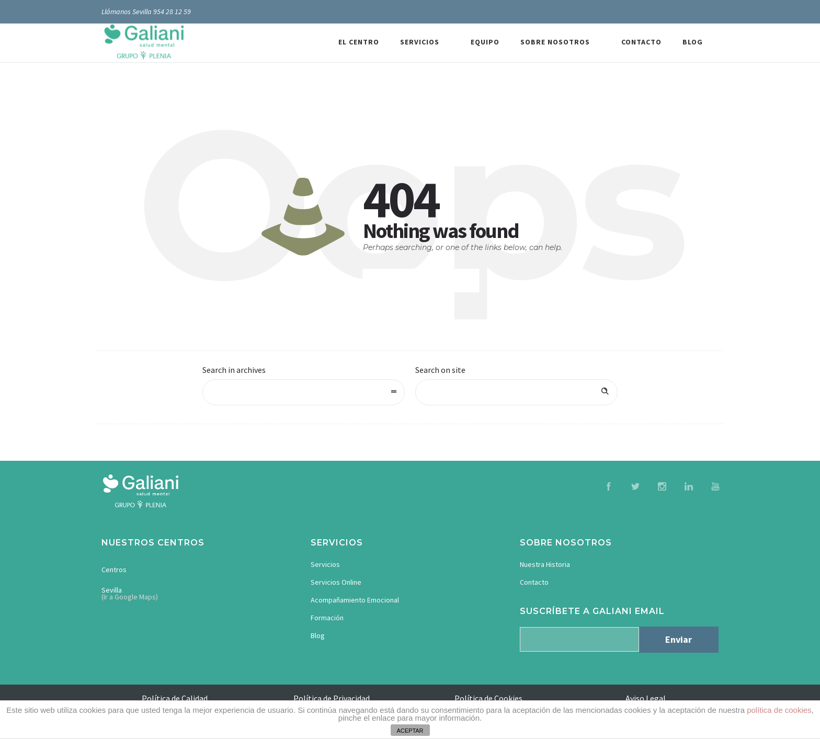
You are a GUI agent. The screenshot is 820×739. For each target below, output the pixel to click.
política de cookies (779, 710)
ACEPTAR (409, 730)
